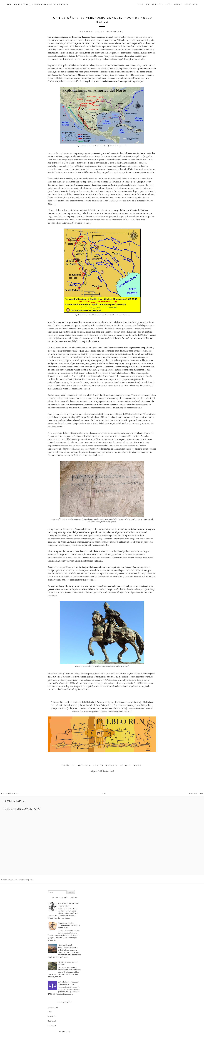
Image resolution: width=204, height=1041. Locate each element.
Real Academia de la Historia (81, 702)
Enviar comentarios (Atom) (22, 880)
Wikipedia (105, 705)
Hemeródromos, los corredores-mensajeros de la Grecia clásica (69, 925)
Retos (169, 5)
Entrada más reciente (9, 793)
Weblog (178, 5)
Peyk (49, 1012)
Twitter (98, 765)
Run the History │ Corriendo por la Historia (37, 4)
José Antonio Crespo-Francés (117, 146)
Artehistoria (70, 705)
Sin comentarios (115, 31)
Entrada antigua (196, 793)
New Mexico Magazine (108, 522)
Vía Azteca (52, 1025)
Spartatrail (110, 771)
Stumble (125, 765)
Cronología (191, 5)
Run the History (154, 5)
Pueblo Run (102, 771)
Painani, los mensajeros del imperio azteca (68, 904)
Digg (137, 765)
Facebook (84, 765)
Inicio (140, 5)
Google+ (112, 765)
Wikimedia (124, 666)
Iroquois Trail (53, 1007)
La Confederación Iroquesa (68, 982)
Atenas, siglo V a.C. (65, 945)
